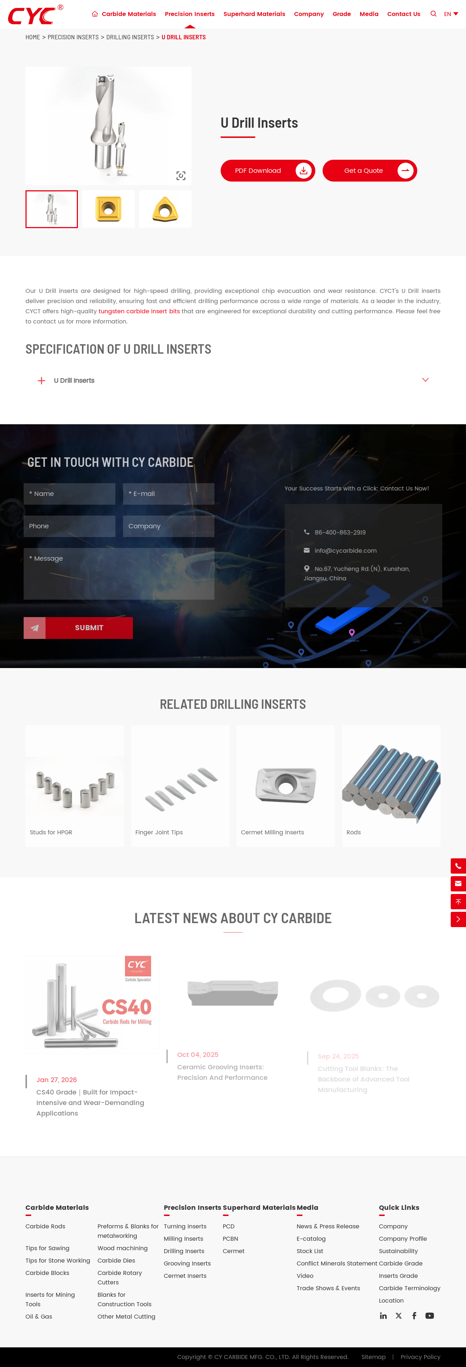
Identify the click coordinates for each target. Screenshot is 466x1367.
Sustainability (398, 1251)
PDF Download (274, 171)
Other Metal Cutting (126, 1317)
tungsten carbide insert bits (139, 311)
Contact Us (403, 14)
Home (32, 37)
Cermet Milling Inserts (272, 836)
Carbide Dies (116, 1260)
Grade (342, 14)
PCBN (230, 1239)
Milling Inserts (183, 1239)
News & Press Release (328, 1226)
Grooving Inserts (187, 1263)
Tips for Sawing (47, 1248)
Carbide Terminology (410, 1288)
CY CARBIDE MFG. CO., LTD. (252, 1357)
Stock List (310, 1251)
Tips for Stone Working (57, 1260)
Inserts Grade (398, 1276)
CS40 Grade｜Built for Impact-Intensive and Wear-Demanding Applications (90, 1106)
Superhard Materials (254, 14)
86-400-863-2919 (343, 532)
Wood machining (123, 1248)
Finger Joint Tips (159, 836)
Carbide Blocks (47, 1273)
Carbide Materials (129, 14)
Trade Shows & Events (328, 1288)
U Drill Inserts (184, 37)
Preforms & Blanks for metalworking (128, 1231)
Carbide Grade (401, 1263)
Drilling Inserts (130, 37)
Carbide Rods (45, 1226)
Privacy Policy (421, 1357)
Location (391, 1301)
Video (305, 1276)
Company (309, 14)
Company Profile (403, 1239)
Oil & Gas (38, 1317)
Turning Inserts (185, 1226)
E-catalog (311, 1239)
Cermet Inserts (185, 1276)
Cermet (234, 1251)
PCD (228, 1226)
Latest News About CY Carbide (233, 920)
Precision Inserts (190, 14)
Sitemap (374, 1357)
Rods (354, 836)
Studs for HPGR (51, 836)
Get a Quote (379, 171)
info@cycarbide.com (349, 551)
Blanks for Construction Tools (124, 1299)
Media (369, 14)
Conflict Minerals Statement (337, 1263)
